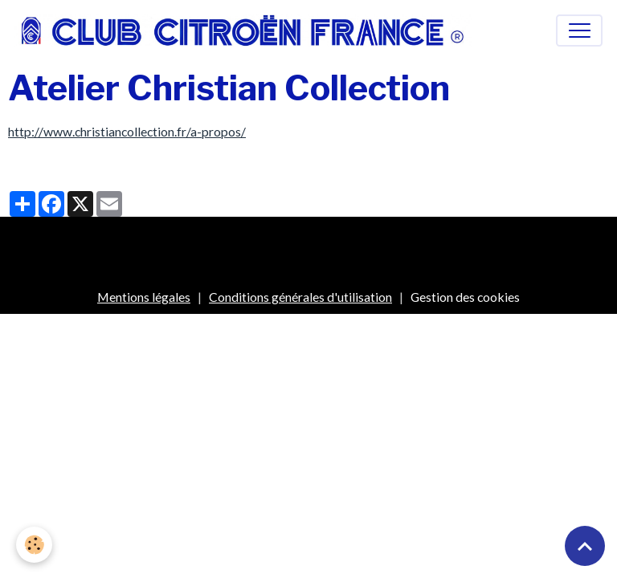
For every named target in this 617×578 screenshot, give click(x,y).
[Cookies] (34, 545)
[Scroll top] (585, 546)
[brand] (246, 30)
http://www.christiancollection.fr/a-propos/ (127, 131)
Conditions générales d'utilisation (300, 296)
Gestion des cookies (465, 296)
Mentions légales (143, 296)
